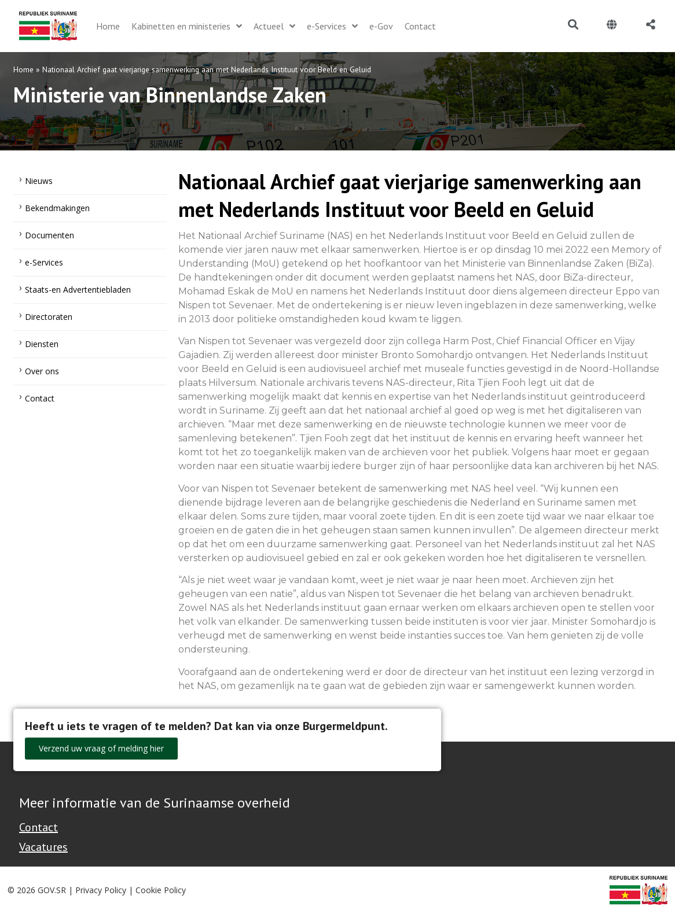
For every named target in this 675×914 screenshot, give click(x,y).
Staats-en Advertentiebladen (78, 289)
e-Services (44, 262)
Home (23, 69)
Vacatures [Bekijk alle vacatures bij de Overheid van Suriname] (43, 846)
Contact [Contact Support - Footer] (38, 827)
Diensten (41, 343)
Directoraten (48, 316)
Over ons (42, 371)
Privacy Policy (100, 889)
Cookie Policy (160, 889)
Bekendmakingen (57, 207)
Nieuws (39, 180)
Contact (39, 398)
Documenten (49, 235)
